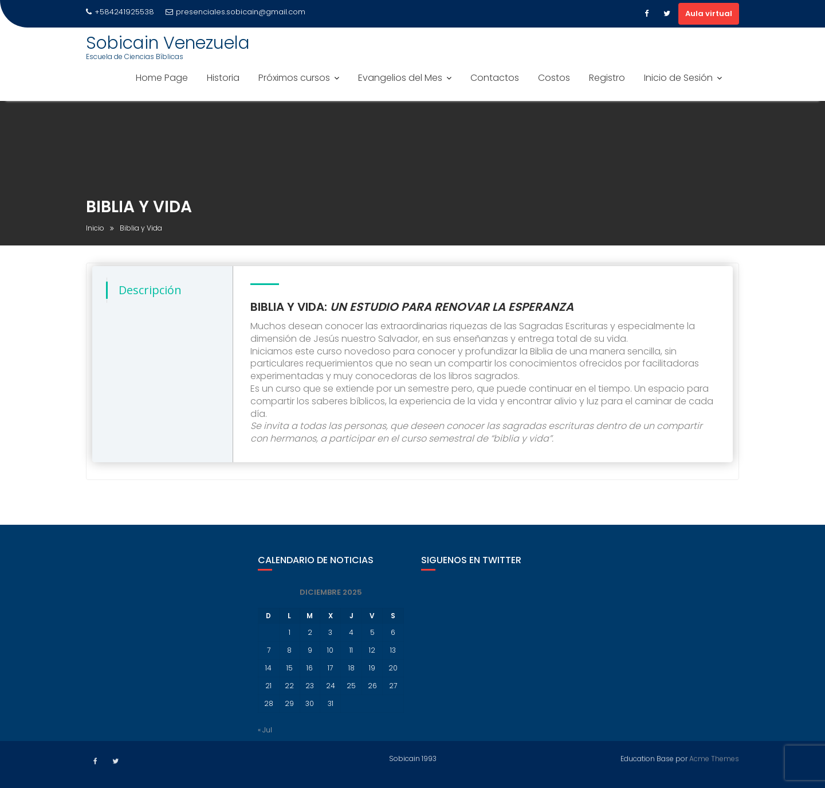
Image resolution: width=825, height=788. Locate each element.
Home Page (162, 77)
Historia (223, 77)
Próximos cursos (294, 77)
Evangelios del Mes (400, 77)
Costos (554, 77)
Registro (607, 77)
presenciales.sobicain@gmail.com (235, 11)
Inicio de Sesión (678, 77)
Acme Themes (714, 757)
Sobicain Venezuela (168, 43)
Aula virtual (708, 13)
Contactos (494, 77)
